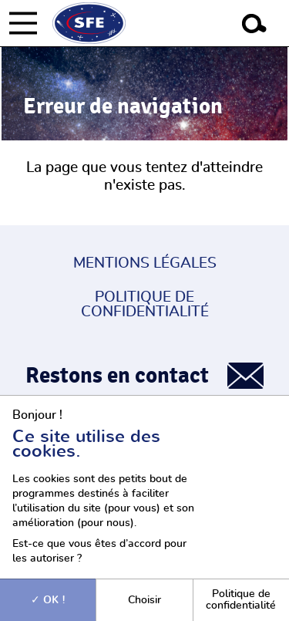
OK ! (48, 599)
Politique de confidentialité (145, 304)
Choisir (144, 600)
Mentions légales (145, 263)
